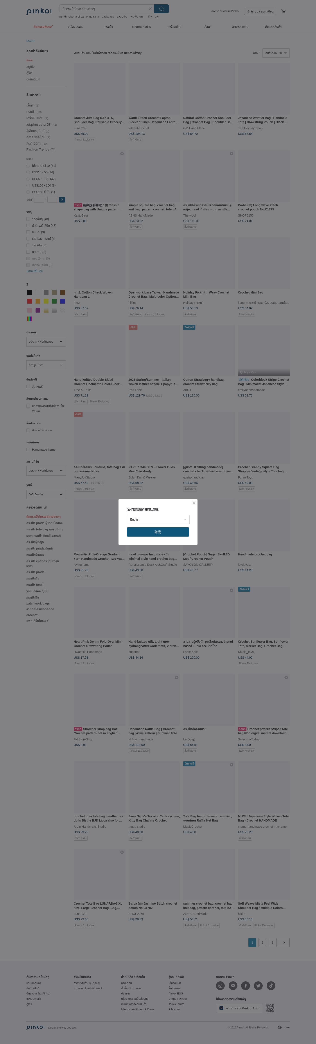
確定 (158, 532)
